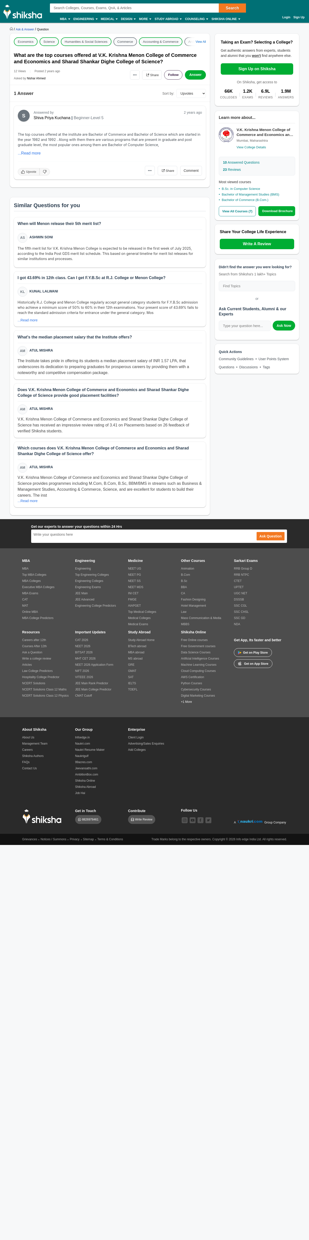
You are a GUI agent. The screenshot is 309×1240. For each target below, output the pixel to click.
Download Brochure (277, 211)
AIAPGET (134, 608)
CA (183, 595)
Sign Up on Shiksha (256, 69)
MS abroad (135, 661)
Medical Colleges (139, 620)
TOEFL (132, 691)
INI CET (133, 595)
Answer (195, 75)
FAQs (26, 764)
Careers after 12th (34, 642)
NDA (237, 626)
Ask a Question (32, 654)
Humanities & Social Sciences (86, 42)
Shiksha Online (225, 19)
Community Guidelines (236, 359)
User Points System (274, 359)
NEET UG (134, 571)
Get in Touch (85, 813)
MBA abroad (136, 654)
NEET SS (134, 583)
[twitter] (208, 822)
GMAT (132, 673)
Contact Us (29, 770)
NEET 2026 (82, 648)
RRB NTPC (241, 577)
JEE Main (81, 595)
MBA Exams (30, 595)
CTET (238, 583)
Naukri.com (82, 746)
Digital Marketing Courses (198, 698)
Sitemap (88, 841)
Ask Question (270, 538)
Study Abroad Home (141, 642)
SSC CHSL (241, 614)
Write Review (143, 821)
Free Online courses (194, 642)
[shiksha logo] (43, 818)
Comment (191, 171)
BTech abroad (137, 648)
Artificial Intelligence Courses (200, 661)
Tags (266, 367)
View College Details (251, 147)
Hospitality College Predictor (41, 679)
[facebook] (200, 822)
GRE (131, 667)
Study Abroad (167, 19)
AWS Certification (192, 679)
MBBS (185, 626)
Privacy (74, 841)
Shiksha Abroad (85, 789)
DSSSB (239, 601)
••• (132, 75)
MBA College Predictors (38, 620)
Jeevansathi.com (86, 770)
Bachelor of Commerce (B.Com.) (245, 200)
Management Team (35, 746)
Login (286, 17)
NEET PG (134, 577)
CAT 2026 (81, 642)
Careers (27, 752)
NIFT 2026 (82, 673)
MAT (25, 608)
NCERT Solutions (33, 685)
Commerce (125, 42)
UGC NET (240, 595)
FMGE (132, 601)
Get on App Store (253, 665)
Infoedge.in (82, 739)
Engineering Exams (88, 589)
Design (128, 19)
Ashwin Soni (41, 237)
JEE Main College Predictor (93, 691)
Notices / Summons (53, 841)
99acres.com (83, 764)
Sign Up (299, 17)
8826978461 (90, 821)
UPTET (238, 589)
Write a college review (36, 661)
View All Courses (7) (237, 211)
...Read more (29, 153)
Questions (226, 367)
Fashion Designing (193, 601)
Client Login (136, 739)
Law (183, 614)
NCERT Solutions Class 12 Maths (44, 691)
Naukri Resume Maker (90, 752)
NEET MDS (135, 589)
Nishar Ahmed (36, 78)
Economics (26, 42)
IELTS (132, 685)
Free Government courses (198, 648)
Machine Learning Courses (198, 667)
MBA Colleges (31, 583)
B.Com (185, 577)
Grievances (29, 841)
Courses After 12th (34, 648)
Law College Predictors (37, 673)
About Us (28, 739)
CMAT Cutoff (83, 698)
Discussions (248, 367)
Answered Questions (241, 162)
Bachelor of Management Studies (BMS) (250, 194)
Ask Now (284, 325)
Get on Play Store (253, 655)
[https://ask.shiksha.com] (25, 29)
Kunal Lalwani (44, 292)
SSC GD (239, 620)
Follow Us (189, 813)
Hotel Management (193, 608)
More (145, 19)
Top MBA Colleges (34, 577)
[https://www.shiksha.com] (12, 29)
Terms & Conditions (110, 841)
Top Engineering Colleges (92, 577)
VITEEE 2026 (84, 679)
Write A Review (257, 244)
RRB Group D (243, 571)
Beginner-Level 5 (89, 118)
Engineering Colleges (89, 583)
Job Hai (80, 795)
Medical (109, 19)
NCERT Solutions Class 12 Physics (45, 698)
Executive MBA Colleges (38, 589)
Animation (187, 571)
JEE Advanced (84, 601)
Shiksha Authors (33, 758)
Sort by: (168, 93)
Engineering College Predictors (95, 608)
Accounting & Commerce (160, 42)
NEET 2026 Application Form (94, 667)
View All (201, 42)
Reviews (232, 170)
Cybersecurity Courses (196, 691)
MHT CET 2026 (85, 661)
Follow (172, 75)
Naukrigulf (81, 758)
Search (232, 8)
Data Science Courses (195, 654)
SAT (130, 679)
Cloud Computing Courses (198, 673)
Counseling (196, 19)
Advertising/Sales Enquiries (146, 746)
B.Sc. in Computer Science (241, 189)
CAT (25, 601)
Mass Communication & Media (201, 620)
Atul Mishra (41, 352)
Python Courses (191, 685)
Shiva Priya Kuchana (52, 118)
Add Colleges (137, 752)
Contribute (137, 813)
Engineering (85, 19)
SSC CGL (240, 608)
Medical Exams (138, 626)
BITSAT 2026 (84, 654)
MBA (64, 19)
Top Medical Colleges (142, 614)
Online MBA (30, 614)
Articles (27, 667)
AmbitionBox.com (86, 776)
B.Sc (184, 583)
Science (49, 42)
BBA (184, 589)
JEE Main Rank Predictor (91, 685)
